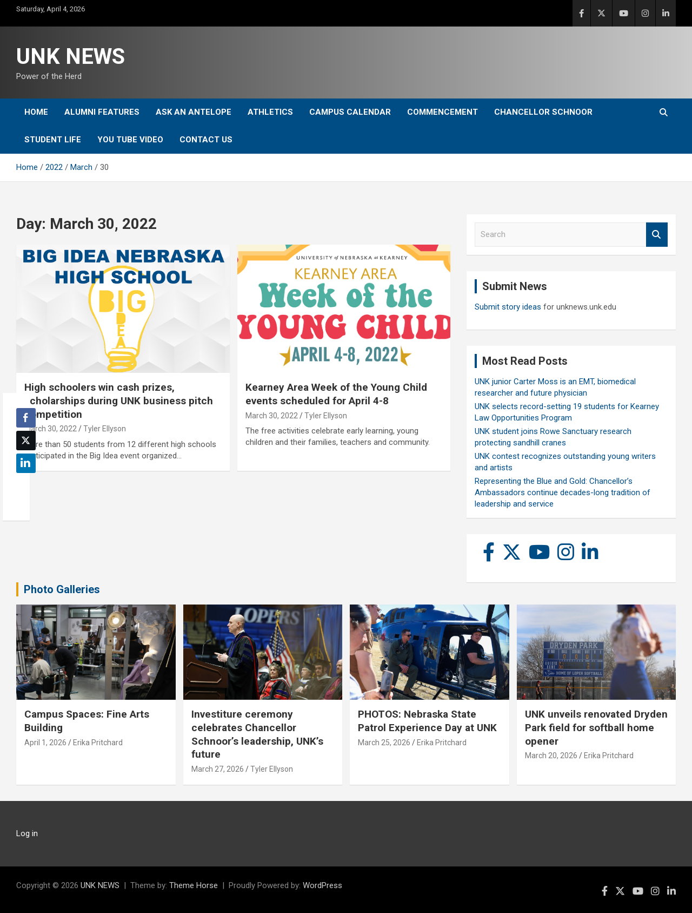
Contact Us (205, 139)
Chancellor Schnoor (543, 112)
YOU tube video (130, 139)
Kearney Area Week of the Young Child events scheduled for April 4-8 (336, 394)
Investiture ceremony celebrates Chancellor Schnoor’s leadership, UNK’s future (257, 734)
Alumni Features (101, 112)
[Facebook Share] (26, 418)
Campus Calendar (350, 112)
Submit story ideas (508, 307)
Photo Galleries (62, 589)
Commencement (442, 112)
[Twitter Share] (26, 440)
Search (657, 234)
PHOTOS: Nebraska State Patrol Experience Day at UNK (427, 721)
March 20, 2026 (551, 755)
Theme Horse (193, 885)
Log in (27, 833)
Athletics (270, 112)
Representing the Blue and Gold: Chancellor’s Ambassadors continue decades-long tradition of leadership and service (562, 492)
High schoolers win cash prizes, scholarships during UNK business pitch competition (118, 400)
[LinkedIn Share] (26, 463)
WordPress (322, 885)
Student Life (52, 139)
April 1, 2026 (45, 742)
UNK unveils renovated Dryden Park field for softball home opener (596, 727)
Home (36, 112)
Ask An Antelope (193, 112)
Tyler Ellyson (104, 428)
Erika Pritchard (98, 742)
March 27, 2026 (217, 769)
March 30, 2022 (50, 428)
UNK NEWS (70, 56)
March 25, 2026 (384, 742)
